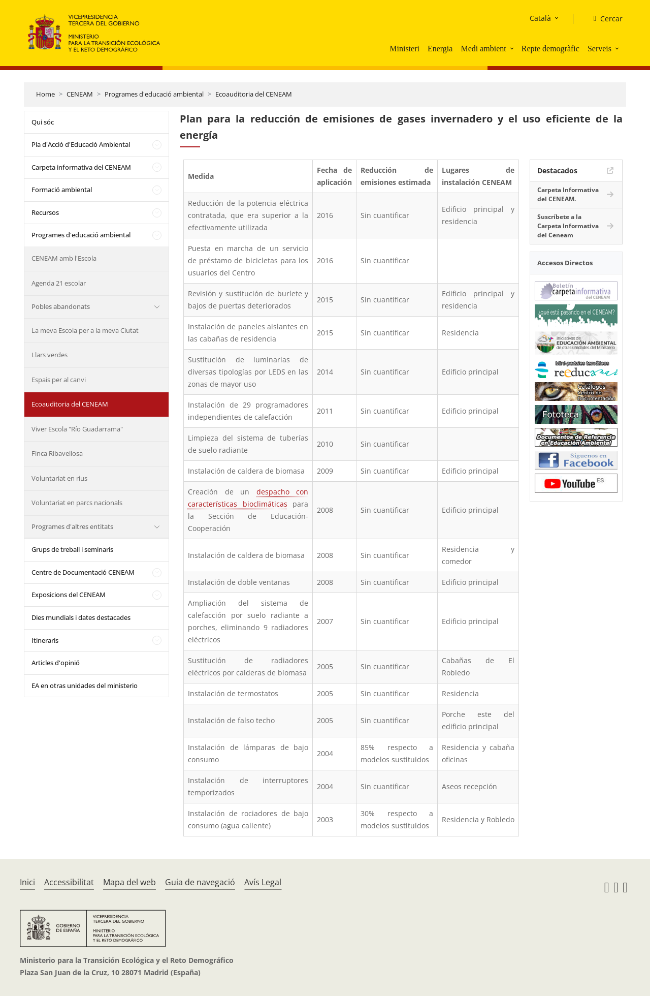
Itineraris (44, 640)
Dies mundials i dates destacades (81, 617)
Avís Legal (262, 882)
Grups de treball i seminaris (72, 549)
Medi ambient (483, 48)
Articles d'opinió (55, 662)
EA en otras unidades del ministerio (84, 685)
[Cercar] (604, 19)
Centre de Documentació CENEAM (83, 572)
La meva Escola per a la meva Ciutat (85, 330)
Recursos (45, 212)
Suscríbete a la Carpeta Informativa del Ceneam (568, 225)
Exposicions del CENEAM (68, 594)
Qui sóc (42, 122)
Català (540, 18)
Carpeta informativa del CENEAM (81, 167)
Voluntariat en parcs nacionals (76, 502)
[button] (512, 48)
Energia (440, 48)
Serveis (599, 48)
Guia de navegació (200, 882)
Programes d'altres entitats (72, 526)
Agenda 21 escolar (58, 283)
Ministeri (404, 48)
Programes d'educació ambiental (154, 94)
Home (45, 94)
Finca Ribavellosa (57, 453)
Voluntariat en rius (59, 478)
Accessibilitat (69, 882)
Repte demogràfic (550, 48)
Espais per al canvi (58, 379)
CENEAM (80, 94)
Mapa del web (129, 882)
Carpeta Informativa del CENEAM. (568, 194)
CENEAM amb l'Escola (63, 258)
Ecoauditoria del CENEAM (253, 94)
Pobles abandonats (60, 306)
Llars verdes (49, 354)
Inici (27, 882)
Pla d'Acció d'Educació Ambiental (80, 144)
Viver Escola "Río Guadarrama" (77, 428)
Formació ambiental (61, 189)
